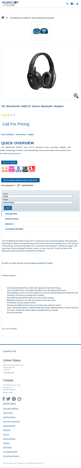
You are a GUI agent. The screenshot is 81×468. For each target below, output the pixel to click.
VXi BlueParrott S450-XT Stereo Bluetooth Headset (32, 18)
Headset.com (23, 463)
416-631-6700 (8, 392)
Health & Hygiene (9, 417)
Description (11, 214)
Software (6, 443)
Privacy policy (8, 413)
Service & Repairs (9, 439)
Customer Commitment (11, 421)
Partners (6, 434)
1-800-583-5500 (8, 372)
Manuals (9, 224)
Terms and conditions (10, 408)
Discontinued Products (11, 456)
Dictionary (6, 430)
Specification (11, 219)
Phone (5, 194)
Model (5, 200)
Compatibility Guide (10, 452)
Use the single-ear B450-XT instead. (38, 263)
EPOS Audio (7, 447)
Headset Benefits (9, 426)
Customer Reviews (14, 229)
